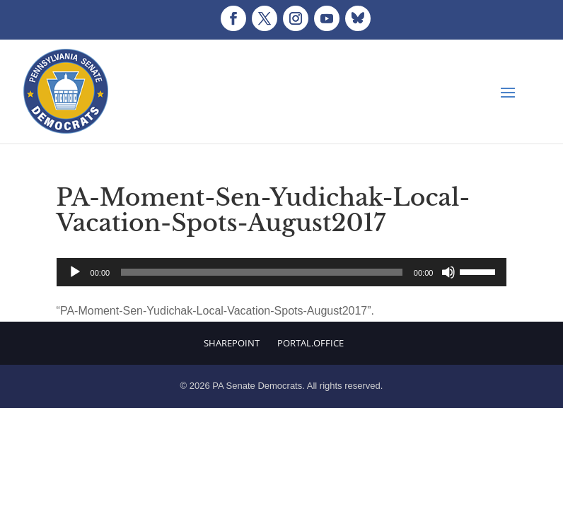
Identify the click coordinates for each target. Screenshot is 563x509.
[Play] (75, 272)
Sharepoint (232, 343)
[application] (282, 272)
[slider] (261, 272)
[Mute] (448, 272)
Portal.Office (310, 343)
